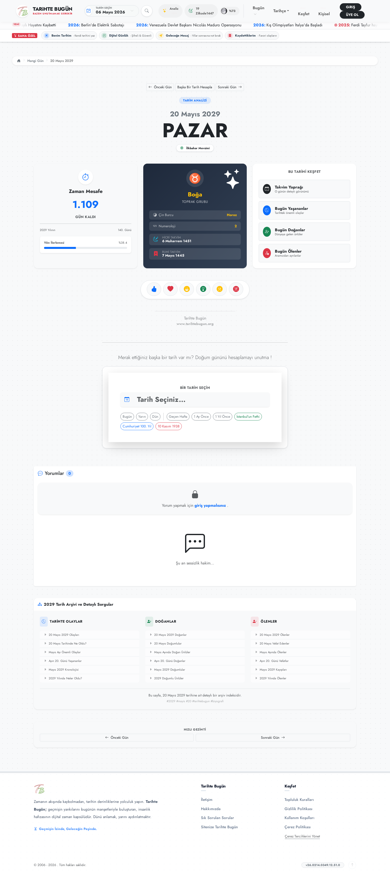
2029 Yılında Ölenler (270, 678)
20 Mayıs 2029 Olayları (61, 635)
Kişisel (324, 11)
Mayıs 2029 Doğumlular (167, 669)
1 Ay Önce (201, 416)
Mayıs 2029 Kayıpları (271, 669)
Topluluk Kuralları (299, 799)
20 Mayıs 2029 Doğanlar (168, 635)
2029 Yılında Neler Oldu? (63, 678)
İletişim (206, 799)
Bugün (258, 10)
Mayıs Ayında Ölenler (271, 652)
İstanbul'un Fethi (248, 416)
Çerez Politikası (298, 827)
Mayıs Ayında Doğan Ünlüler (169, 652)
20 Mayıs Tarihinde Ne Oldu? (65, 643)
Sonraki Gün (230, 87)
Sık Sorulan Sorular (217, 818)
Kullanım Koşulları (299, 818)
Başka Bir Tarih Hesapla (194, 87)
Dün (155, 416)
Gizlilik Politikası (298, 809)
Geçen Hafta (178, 416)
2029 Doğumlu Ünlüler (166, 678)
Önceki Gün (160, 87)
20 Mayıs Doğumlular (165, 643)
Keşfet (303, 11)
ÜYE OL (352, 14)
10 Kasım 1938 (169, 426)
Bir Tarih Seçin (195, 387)
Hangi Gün (35, 60)
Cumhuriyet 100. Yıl (137, 426)
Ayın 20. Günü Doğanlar (167, 661)
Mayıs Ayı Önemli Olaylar (62, 652)
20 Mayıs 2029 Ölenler (272, 635)
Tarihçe (279, 11)
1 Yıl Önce (222, 416)
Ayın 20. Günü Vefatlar (272, 661)
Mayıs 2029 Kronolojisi (61, 669)
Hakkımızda (211, 809)
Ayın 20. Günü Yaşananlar (63, 661)
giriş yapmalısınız (211, 505)
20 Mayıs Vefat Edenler (272, 643)
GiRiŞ (350, 6)
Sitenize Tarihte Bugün (219, 827)
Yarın (142, 416)
